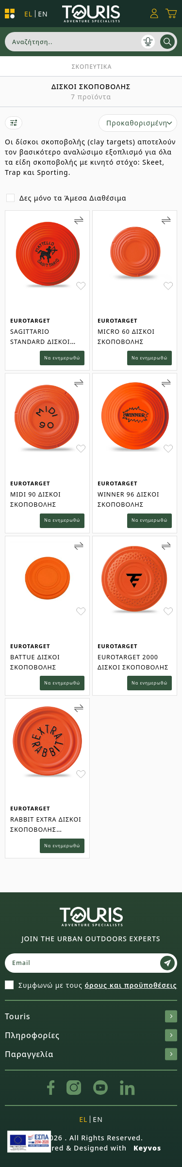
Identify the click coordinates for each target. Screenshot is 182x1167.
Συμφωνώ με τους (97, 985)
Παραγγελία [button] (91, 1054)
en (43, 13)
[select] (138, 123)
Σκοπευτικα (92, 66)
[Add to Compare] (78, 220)
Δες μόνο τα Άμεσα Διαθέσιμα (72, 197)
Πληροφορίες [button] (91, 1035)
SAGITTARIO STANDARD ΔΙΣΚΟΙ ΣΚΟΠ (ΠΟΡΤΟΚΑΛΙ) (42, 341)
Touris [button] (91, 1016)
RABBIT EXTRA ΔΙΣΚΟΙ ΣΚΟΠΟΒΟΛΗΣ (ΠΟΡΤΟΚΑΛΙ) (46, 829)
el (28, 13)
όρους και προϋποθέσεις (130, 985)
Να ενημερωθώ (62, 358)
